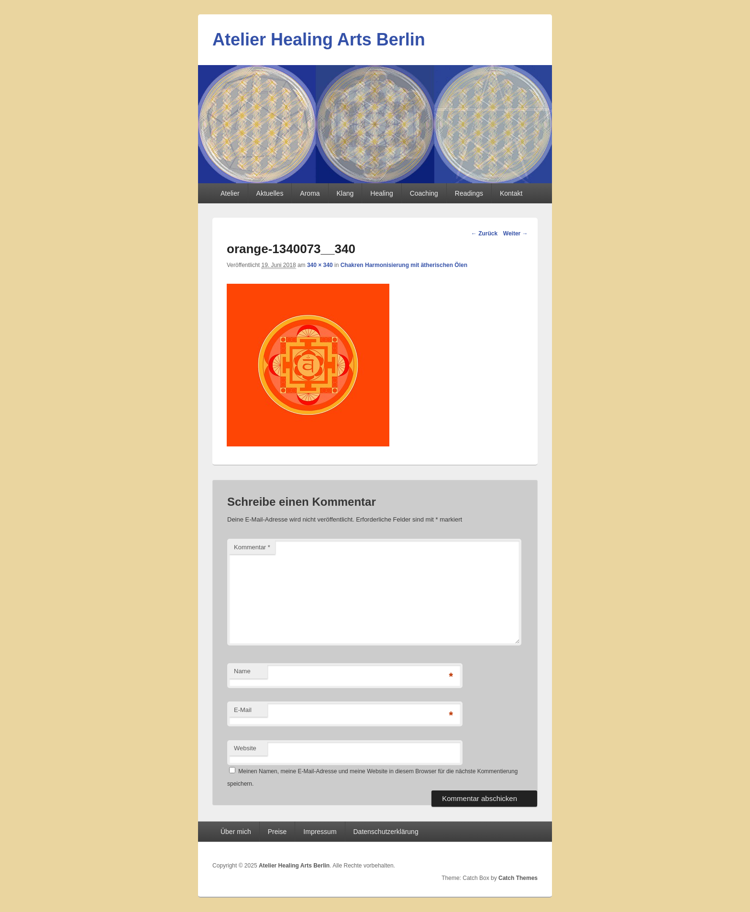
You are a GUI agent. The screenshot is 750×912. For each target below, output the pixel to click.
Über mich (236, 831)
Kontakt (511, 193)
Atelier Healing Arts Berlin (318, 39)
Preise (277, 831)
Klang (345, 193)
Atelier (230, 193)
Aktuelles (270, 193)
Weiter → (515, 233)
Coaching (424, 193)
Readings (469, 193)
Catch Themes (518, 878)
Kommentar (252, 547)
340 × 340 (320, 265)
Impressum (319, 831)
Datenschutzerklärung (386, 831)
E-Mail (243, 709)
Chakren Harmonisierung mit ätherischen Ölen (404, 265)
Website (245, 748)
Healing (381, 193)
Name (242, 671)
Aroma (310, 193)
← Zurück (484, 233)
